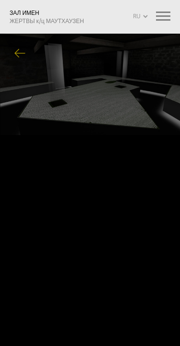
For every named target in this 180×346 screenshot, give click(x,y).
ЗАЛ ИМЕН (47, 17)
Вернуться (20, 53)
